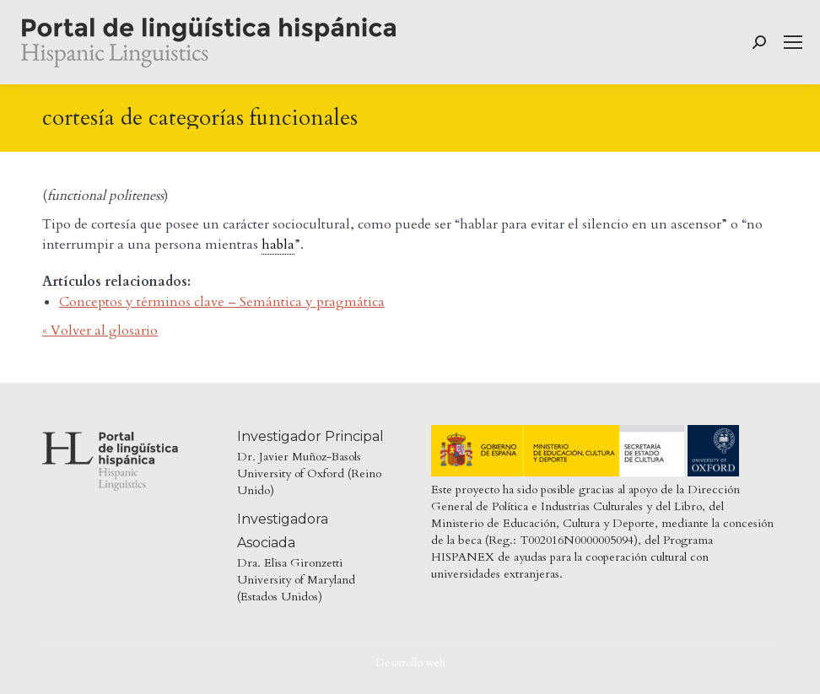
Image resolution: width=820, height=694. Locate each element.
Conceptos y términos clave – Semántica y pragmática (222, 302)
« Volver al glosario (100, 330)
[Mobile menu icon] (793, 42)
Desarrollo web (410, 662)
